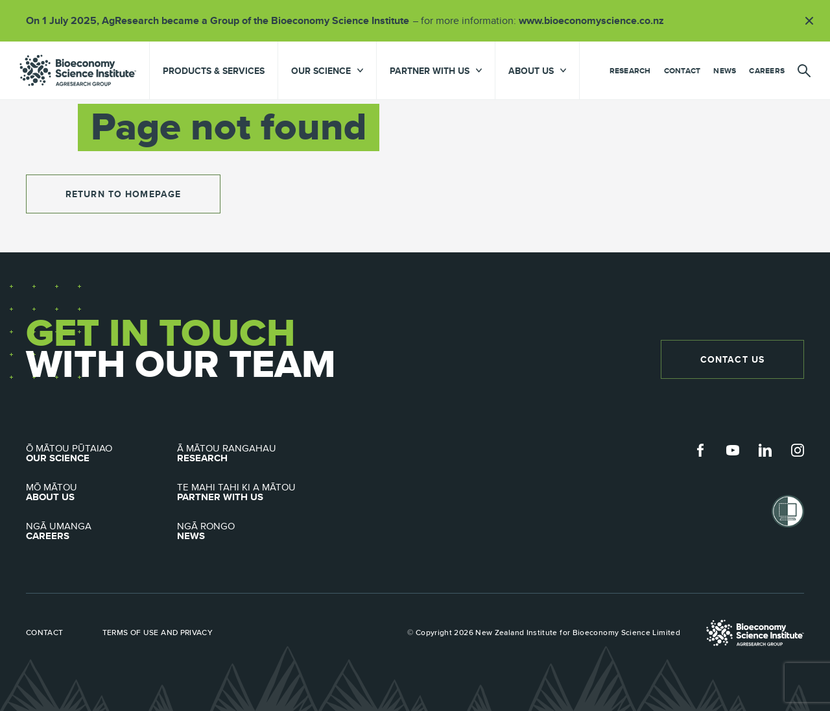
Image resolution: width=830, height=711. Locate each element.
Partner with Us (252, 492)
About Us (101, 492)
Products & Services (214, 70)
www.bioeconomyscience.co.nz (596, 20)
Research (630, 71)
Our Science (101, 453)
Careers (767, 71)
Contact (682, 71)
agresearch (77, 70)
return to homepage (123, 193)
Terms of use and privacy (157, 632)
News (724, 71)
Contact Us (732, 359)
